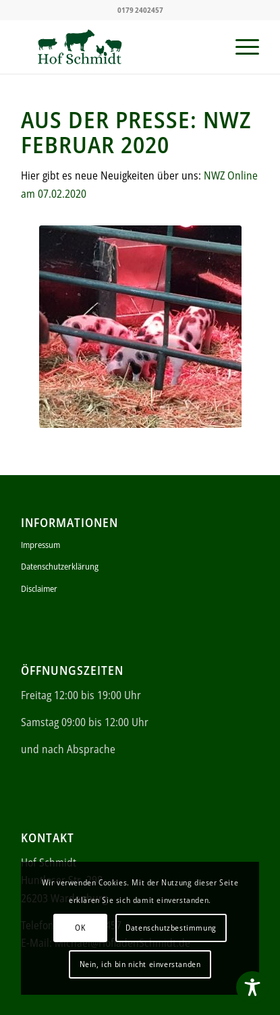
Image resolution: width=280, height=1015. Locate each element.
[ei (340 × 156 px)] (116, 47)
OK (80, 927)
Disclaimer (39, 588)
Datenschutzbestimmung (171, 927)
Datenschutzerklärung (60, 566)
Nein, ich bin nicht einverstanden (140, 964)
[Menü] (240, 47)
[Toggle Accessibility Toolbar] (252, 987)
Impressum (40, 545)
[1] (140, 326)
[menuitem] (240, 47)
